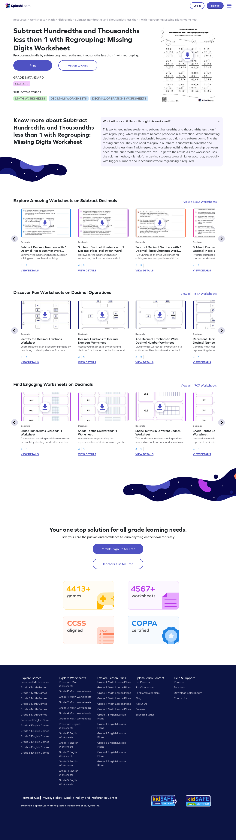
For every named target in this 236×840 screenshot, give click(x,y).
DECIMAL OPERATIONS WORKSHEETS (119, 98)
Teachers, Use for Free (118, 564)
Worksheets (37, 19)
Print (33, 65)
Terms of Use (31, 798)
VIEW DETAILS (30, 270)
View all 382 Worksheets (200, 201)
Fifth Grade (65, 19)
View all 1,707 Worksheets (199, 385)
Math (51, 19)
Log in (197, 5)
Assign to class (78, 65)
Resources (20, 19)
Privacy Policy (52, 798)
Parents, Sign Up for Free (118, 549)
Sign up (215, 5)
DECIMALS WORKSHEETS (68, 98)
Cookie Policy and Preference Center (90, 798)
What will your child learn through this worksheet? (161, 121)
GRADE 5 (21, 83)
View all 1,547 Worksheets (199, 293)
